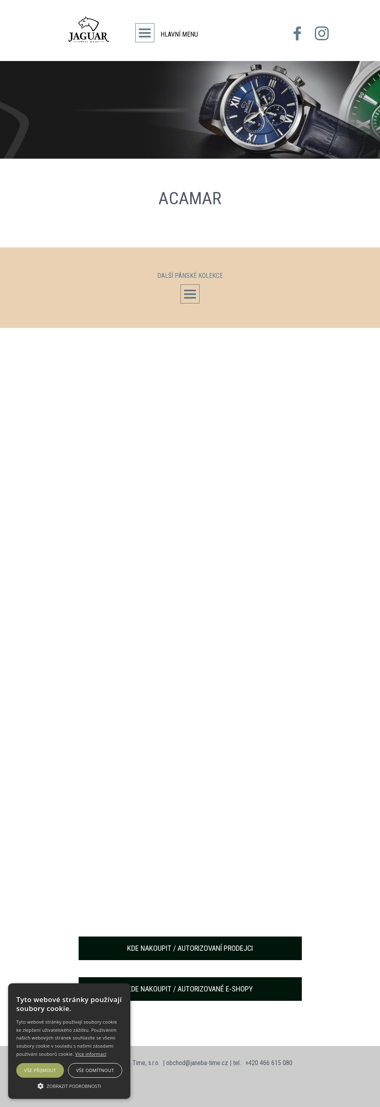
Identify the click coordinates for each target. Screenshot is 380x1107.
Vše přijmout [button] (40, 1070)
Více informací (91, 1054)
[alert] (69, 1041)
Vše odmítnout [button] (95, 1070)
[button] (69, 1085)
